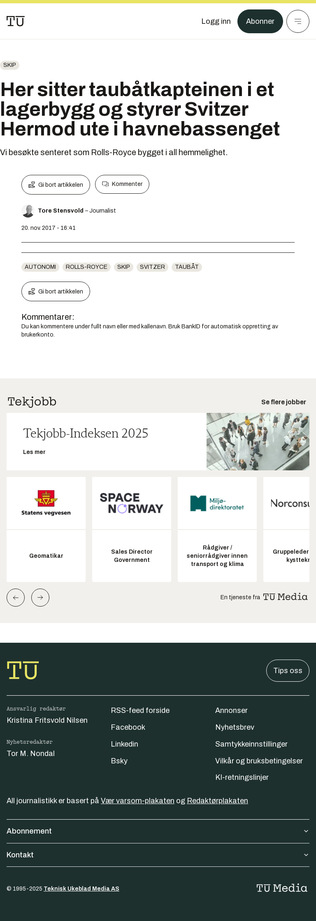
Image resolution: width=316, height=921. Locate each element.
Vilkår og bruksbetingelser (259, 761)
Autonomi (40, 267)
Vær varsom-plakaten (137, 801)
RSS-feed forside (140, 710)
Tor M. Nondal (31, 753)
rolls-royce (86, 267)
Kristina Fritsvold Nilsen (47, 720)
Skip (9, 65)
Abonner (260, 21)
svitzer (152, 267)
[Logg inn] (216, 21)
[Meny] (297, 21)
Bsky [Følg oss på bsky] (119, 761)
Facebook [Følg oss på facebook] (128, 727)
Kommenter (122, 184)
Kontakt (158, 855)
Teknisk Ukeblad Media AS (81, 889)
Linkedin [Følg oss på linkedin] (124, 744)
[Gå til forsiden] (16, 21)
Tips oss (287, 671)
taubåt (187, 267)
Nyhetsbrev (234, 727)
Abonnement (158, 831)
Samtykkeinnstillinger (251, 744)
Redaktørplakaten (217, 801)
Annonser (231, 710)
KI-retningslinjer (242, 777)
